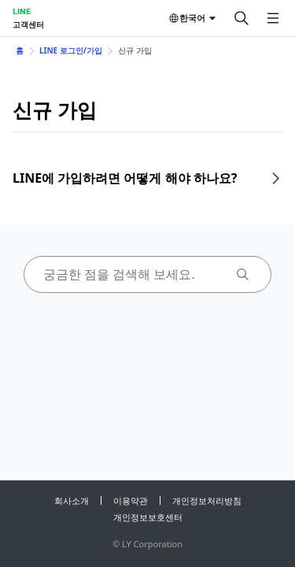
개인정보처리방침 (207, 500)
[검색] (241, 18)
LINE (22, 11)
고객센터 (28, 24)
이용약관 (130, 500)
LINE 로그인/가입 (70, 50)
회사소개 (71, 500)
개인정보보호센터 (148, 517)
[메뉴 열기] (273, 18)
